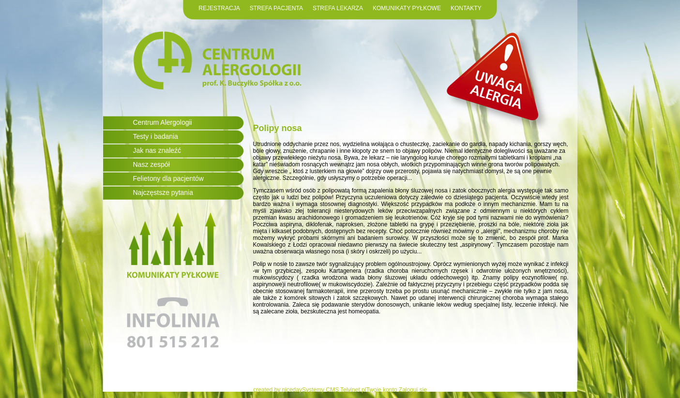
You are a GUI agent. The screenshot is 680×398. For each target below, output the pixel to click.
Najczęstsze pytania (163, 192)
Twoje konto (381, 389)
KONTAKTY (466, 8)
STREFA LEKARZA (338, 8)
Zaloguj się (413, 389)
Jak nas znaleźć (157, 150)
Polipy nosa (277, 128)
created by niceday (277, 389)
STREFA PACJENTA (276, 8)
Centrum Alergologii (162, 122)
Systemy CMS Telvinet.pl (334, 389)
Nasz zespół (151, 164)
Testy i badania (155, 136)
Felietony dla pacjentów (168, 178)
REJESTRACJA (219, 8)
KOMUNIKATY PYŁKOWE (407, 8)
